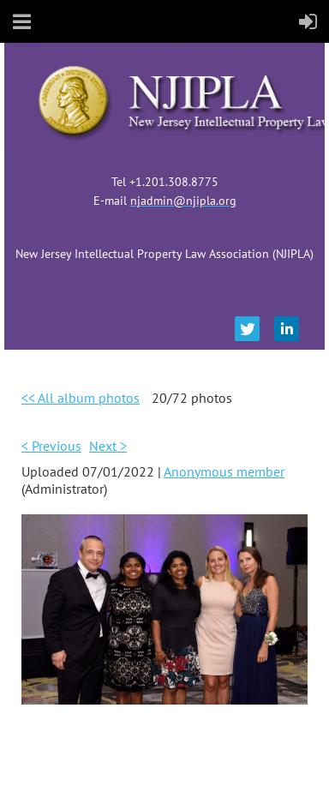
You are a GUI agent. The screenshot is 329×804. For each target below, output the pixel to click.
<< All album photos (80, 397)
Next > (108, 445)
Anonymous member (224, 471)
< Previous (51, 445)
